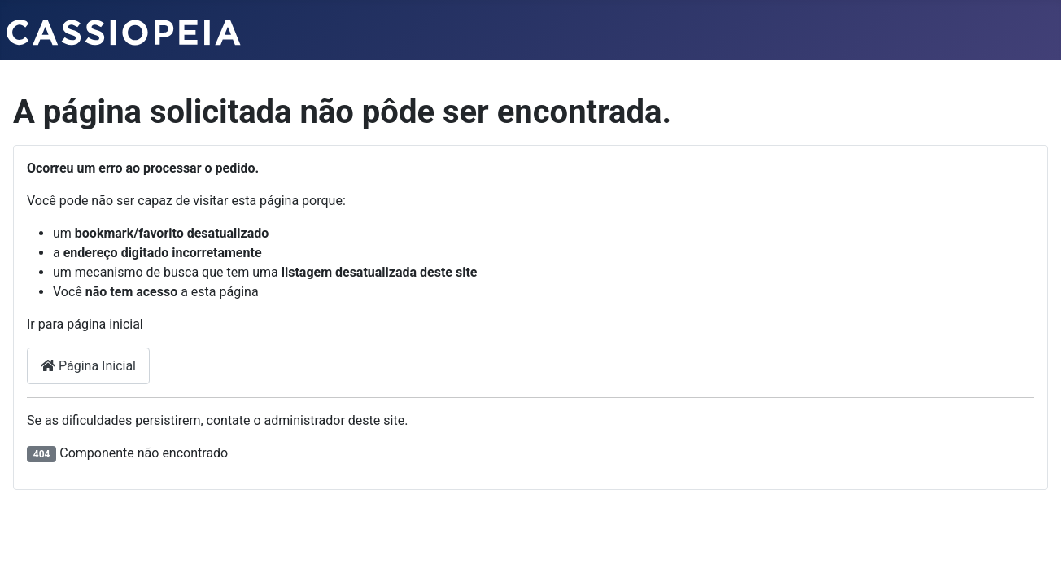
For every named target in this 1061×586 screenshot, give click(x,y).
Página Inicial (88, 366)
